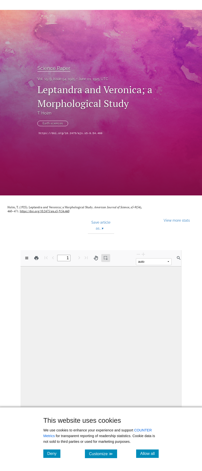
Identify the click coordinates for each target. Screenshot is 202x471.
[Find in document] (178, 258)
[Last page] (86, 258)
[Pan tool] (95, 258)
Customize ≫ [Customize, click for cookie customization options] (103, 453)
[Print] (36, 258)
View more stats (177, 220)
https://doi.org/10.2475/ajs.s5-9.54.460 (70, 133)
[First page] (46, 258)
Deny (53, 453)
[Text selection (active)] (105, 258)
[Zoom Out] (138, 254)
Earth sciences (53, 123)
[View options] (27, 258)
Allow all (149, 453)
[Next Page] (79, 258)
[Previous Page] (53, 258)
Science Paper (53, 68)
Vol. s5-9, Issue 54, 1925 (56, 79)
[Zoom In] (143, 254)
